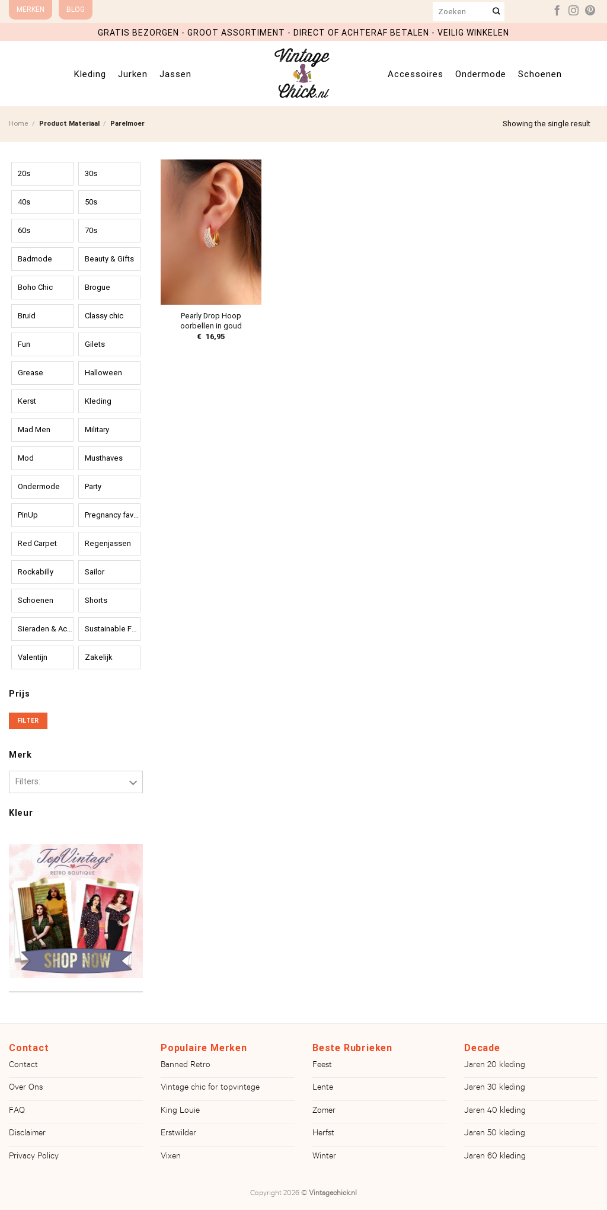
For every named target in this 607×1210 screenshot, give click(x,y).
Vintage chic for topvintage (210, 1088)
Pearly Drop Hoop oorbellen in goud (211, 320)
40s (24, 201)
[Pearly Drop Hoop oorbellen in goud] (211, 232)
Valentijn (32, 657)
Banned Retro (185, 1066)
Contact (23, 1066)
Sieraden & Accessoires (46, 628)
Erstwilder (178, 1134)
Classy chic (104, 315)
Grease (30, 372)
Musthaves (104, 458)
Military (97, 429)
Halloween (103, 372)
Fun (24, 344)
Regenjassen (108, 543)
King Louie (180, 1111)
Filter (28, 720)
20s (24, 173)
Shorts (96, 600)
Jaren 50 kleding (494, 1134)
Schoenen (540, 74)
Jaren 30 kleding (494, 1088)
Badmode (35, 258)
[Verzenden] (496, 12)
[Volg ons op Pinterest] (590, 11)
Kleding (90, 74)
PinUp (28, 514)
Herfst (323, 1134)
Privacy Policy (34, 1157)
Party (93, 486)
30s (91, 173)
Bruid (27, 315)
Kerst (27, 401)
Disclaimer (27, 1134)
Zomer (324, 1111)
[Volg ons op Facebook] (557, 11)
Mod (26, 458)
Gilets (95, 344)
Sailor (94, 571)
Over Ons (26, 1088)
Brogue (97, 287)
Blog (75, 9)
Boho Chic (35, 287)
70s (91, 230)
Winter (324, 1157)
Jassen (175, 74)
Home (18, 123)
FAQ (17, 1111)
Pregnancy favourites (112, 514)
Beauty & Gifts (109, 258)
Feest (322, 1066)
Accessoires (415, 74)
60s (24, 230)
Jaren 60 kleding (495, 1157)
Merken (30, 9)
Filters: (27, 782)
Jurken (133, 74)
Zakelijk (99, 657)
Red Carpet (37, 543)
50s (91, 201)
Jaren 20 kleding (494, 1066)
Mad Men (34, 429)
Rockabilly (35, 571)
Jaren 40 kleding (495, 1111)
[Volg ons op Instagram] (573, 11)
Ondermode (480, 74)
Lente (322, 1088)
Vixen (171, 1157)
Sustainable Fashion (112, 628)
